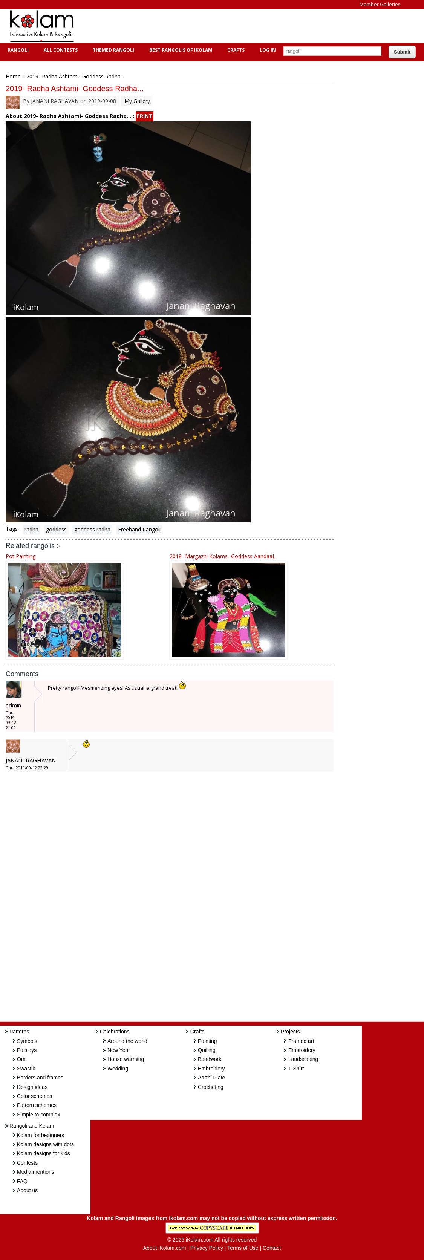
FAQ (22, 1181)
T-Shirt (296, 1069)
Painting (207, 1041)
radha (31, 529)
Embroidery (211, 1069)
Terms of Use (242, 1248)
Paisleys (27, 1050)
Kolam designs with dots (45, 1144)
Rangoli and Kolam (31, 1126)
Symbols (27, 1041)
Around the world (127, 1041)
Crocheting (210, 1087)
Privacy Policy (206, 1248)
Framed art (301, 1041)
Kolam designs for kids (43, 1153)
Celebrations (115, 1032)
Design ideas (32, 1087)
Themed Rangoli (112, 50)
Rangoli (17, 50)
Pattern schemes (37, 1105)
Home (13, 76)
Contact (272, 1248)
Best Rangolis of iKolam (180, 50)
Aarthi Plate (211, 1078)
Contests (27, 1163)
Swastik (26, 1069)
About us (27, 1190)
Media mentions (35, 1172)
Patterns (19, 1032)
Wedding (117, 1069)
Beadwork (209, 1059)
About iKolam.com (164, 1248)
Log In (268, 50)
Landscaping (303, 1059)
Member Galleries (380, 4)
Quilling (207, 1050)
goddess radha (92, 529)
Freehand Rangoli (139, 529)
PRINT (144, 115)
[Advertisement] (220, 26)
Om (21, 1059)
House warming (125, 1059)
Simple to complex (38, 1114)
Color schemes (34, 1096)
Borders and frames (40, 1078)
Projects (290, 1032)
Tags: (12, 528)
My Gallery (137, 100)
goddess (56, 529)
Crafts (235, 50)
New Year (118, 1050)
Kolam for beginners (40, 1135)
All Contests (59, 50)
